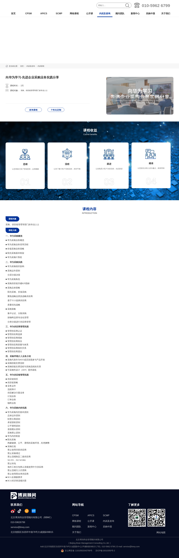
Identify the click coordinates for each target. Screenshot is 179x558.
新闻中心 (135, 13)
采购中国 (150, 13)
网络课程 (74, 13)
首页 (13, 13)
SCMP (59, 13)
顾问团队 (120, 13)
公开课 (89, 13)
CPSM (28, 13)
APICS (43, 13)
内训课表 (41, 66)
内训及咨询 (104, 13)
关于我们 (165, 13)
